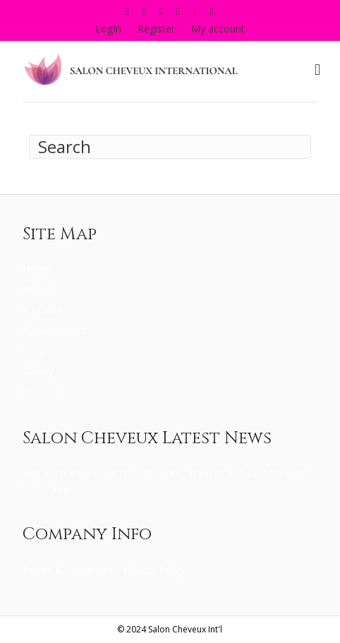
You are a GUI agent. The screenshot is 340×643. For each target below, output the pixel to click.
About (36, 289)
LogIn (108, 28)
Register (156, 28)
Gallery (38, 371)
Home (37, 268)
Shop (34, 350)
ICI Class (42, 309)
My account (218, 28)
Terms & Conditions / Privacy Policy (104, 570)
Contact (41, 391)
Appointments (55, 330)
